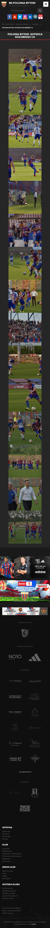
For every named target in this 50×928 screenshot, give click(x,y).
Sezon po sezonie (8, 898)
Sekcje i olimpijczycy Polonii (11, 910)
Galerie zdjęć (6, 836)
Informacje (6, 849)
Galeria (35, 24)
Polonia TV (5, 834)
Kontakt (5, 839)
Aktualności (6, 831)
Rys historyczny (7, 888)
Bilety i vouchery (7, 871)
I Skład (4, 876)
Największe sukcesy (8, 891)
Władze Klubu (7, 851)
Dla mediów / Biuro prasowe (11, 856)
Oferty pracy (6, 861)
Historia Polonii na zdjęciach (11, 908)
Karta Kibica (6, 878)
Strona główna (22, 24)
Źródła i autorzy (7, 913)
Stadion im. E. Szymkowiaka (11, 854)
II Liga (4, 873)
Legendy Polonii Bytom (10, 896)
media (32, 924)
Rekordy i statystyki (8, 893)
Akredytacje (6, 859)
